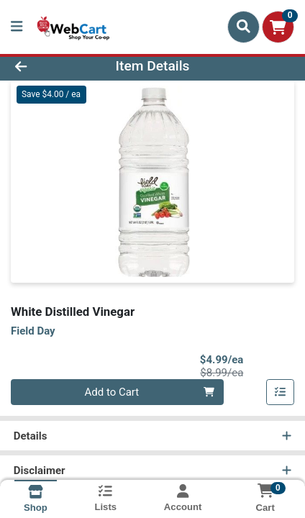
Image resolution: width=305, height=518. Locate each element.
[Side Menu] (16, 27)
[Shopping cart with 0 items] (278, 27)
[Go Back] (46, 67)
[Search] (243, 27)
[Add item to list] (280, 392)
